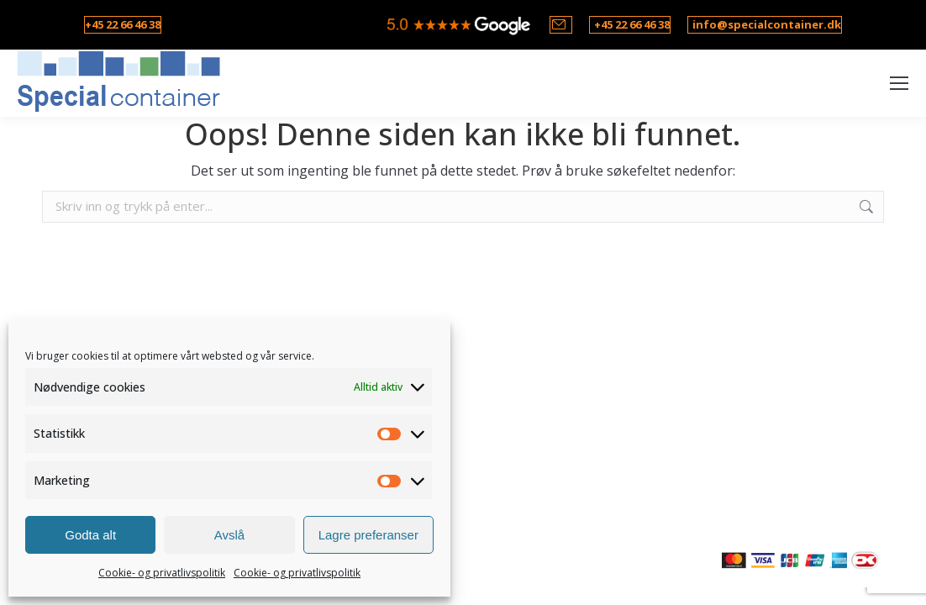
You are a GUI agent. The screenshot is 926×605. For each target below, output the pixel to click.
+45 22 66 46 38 (122, 24)
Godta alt (90, 535)
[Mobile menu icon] (899, 83)
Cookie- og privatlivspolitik (161, 573)
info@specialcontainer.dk (766, 24)
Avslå (229, 535)
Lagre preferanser (368, 535)
